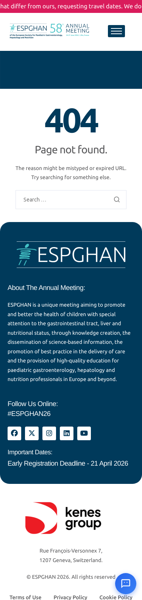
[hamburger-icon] (116, 31)
